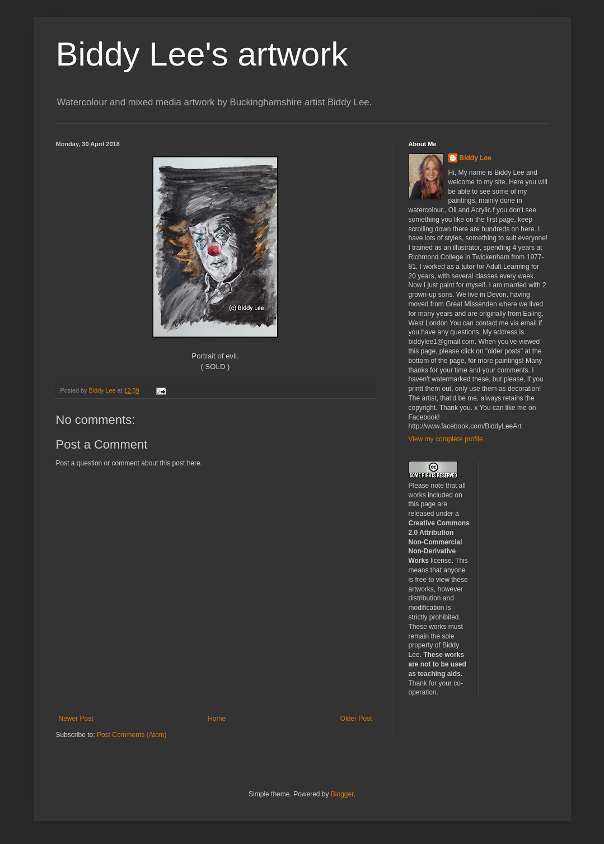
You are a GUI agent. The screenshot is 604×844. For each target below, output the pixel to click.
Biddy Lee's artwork (202, 54)
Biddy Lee (475, 158)
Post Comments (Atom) (132, 735)
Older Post (356, 718)
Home (217, 718)
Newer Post (76, 718)
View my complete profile (446, 439)
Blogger (342, 794)
